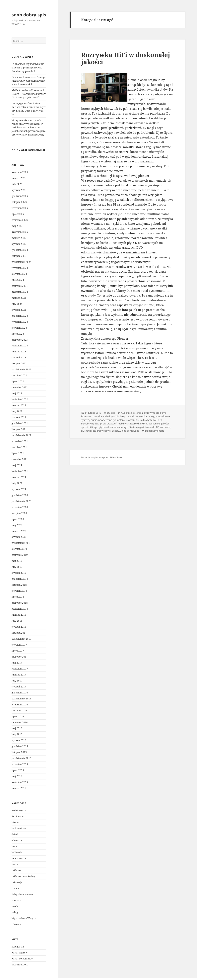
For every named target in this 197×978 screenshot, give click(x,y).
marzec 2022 (19, 405)
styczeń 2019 (19, 573)
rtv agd (16, 888)
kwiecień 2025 (20, 232)
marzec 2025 (19, 238)
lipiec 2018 (18, 596)
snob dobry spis (29, 15)
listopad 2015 (19, 752)
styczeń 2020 (19, 537)
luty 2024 (17, 304)
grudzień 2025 (20, 196)
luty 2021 (17, 483)
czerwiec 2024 (20, 286)
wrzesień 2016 (20, 704)
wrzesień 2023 (20, 321)
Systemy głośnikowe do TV (143, 427)
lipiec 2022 (18, 381)
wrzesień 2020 (20, 507)
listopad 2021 (19, 429)
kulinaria (17, 852)
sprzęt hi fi (87, 427)
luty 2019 (17, 567)
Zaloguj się (18, 946)
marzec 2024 (19, 298)
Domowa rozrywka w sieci (95, 416)
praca (15, 864)
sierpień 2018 (19, 590)
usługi (15, 912)
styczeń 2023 (19, 357)
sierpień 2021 (19, 447)
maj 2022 (17, 393)
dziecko (16, 834)
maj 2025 (17, 226)
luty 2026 (17, 184)
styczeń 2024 (19, 309)
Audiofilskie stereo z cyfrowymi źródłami (143, 412)
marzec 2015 (19, 788)
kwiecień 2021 (20, 471)
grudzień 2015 (20, 746)
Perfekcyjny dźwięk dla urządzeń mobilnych (105, 423)
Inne (14, 846)
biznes (15, 822)
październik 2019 (21, 543)
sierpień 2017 (19, 644)
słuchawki (165, 427)
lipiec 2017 (18, 650)
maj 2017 (17, 662)
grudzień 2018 (20, 578)
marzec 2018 (19, 614)
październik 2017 (21, 638)
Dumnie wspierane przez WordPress (101, 457)
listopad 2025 (19, 202)
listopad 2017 (19, 632)
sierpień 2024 (19, 274)
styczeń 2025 (19, 244)
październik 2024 (21, 262)
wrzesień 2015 (20, 764)
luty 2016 (17, 734)
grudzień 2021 (20, 423)
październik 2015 (21, 758)
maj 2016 (17, 728)
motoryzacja (19, 858)
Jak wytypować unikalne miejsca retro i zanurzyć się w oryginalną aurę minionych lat (28, 109)
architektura (19, 810)
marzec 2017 (19, 674)
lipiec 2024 (18, 280)
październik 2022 (21, 369)
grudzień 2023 (20, 315)
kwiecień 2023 (20, 345)
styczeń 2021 (19, 489)
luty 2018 (17, 620)
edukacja (17, 840)
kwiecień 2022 (20, 399)
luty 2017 (17, 680)
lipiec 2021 (18, 453)
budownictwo (19, 828)
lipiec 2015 (18, 770)
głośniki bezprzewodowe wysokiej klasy (132, 416)
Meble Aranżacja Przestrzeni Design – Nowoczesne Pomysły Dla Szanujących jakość (29, 94)
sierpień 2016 (19, 710)
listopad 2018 (19, 584)
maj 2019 (17, 561)
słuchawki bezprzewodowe (96, 430)
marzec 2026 (19, 178)
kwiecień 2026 (20, 172)
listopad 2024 (19, 256)
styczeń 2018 (19, 626)
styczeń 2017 (19, 686)
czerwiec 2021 (20, 459)
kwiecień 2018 (20, 608)
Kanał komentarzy (22, 958)
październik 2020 (21, 501)
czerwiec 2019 (20, 555)
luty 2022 (17, 411)
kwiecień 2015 (20, 782)
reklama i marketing (23, 876)
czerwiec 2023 (20, 339)
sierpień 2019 (19, 549)
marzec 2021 (19, 477)
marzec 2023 (19, 351)
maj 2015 (17, 776)
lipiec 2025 (18, 214)
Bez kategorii (19, 816)
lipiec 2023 (18, 333)
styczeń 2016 (19, 740)
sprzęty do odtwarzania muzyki (111, 427)
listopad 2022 (19, 363)
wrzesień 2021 (20, 441)
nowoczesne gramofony (111, 420)
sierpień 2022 (19, 375)
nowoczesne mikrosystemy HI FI (144, 420)
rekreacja (17, 882)
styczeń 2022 (19, 417)
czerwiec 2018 (20, 602)
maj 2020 (17, 525)
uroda (15, 906)
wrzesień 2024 (20, 268)
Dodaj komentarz (154, 430)
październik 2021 (21, 435)
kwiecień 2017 (20, 668)
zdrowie (16, 924)
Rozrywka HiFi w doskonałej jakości (125, 58)
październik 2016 (21, 698)
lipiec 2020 (18, 519)
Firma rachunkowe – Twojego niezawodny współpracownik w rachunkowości (28, 80)
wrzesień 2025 (20, 208)
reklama (16, 870)
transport (17, 900)
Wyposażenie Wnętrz (24, 918)
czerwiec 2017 (20, 656)
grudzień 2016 (20, 692)
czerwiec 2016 (20, 722)
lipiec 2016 (18, 716)
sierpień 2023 (19, 327)
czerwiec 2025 (20, 220)
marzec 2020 (19, 531)
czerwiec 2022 (20, 387)
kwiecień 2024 (20, 292)
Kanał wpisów (20, 952)
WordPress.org (20, 964)
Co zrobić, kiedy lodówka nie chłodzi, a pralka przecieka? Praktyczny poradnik (28, 67)
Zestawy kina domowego (125, 430)
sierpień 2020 (19, 513)
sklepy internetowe (22, 894)
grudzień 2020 (20, 495)
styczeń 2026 (19, 190)
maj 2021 (17, 465)
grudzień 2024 (20, 250)
